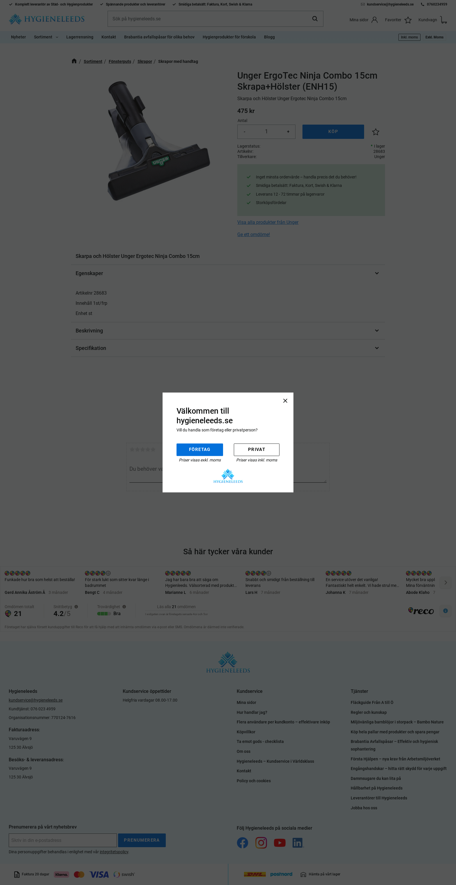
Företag (200, 449)
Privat (256, 449)
